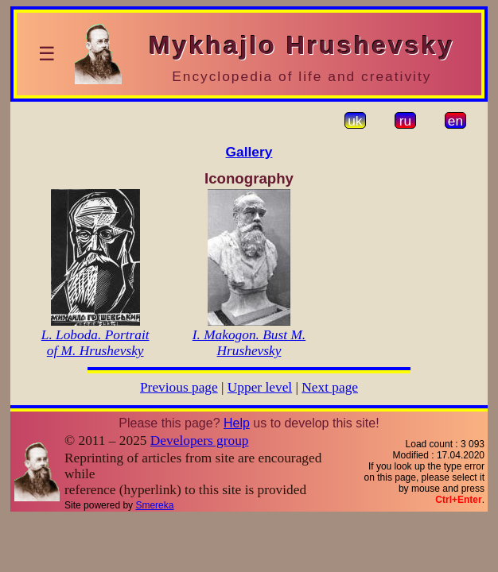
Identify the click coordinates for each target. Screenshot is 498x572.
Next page (330, 387)
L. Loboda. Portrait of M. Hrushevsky (95, 342)
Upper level (260, 387)
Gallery (249, 152)
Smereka (154, 505)
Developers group (199, 440)
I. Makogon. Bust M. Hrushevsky (249, 342)
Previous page (179, 387)
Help (237, 423)
